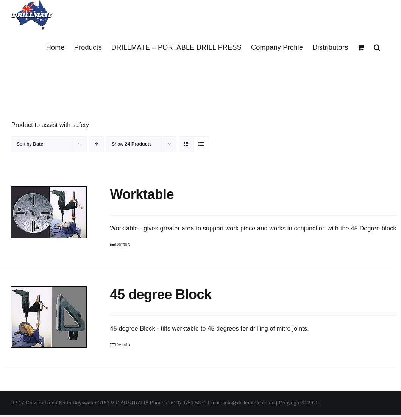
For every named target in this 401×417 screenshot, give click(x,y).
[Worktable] (49, 212)
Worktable (142, 194)
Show (132, 144)
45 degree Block (161, 294)
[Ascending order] (96, 144)
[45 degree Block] (49, 317)
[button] (377, 47)
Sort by (30, 144)
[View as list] (201, 144)
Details (122, 244)
